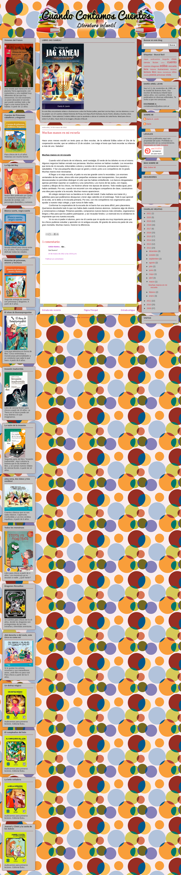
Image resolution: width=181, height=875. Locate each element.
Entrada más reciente (51, 310)
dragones (155, 66)
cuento (172, 62)
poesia (152, 74)
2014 (149, 240)
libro (154, 72)
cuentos (147, 66)
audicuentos (155, 59)
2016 (149, 232)
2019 (149, 221)
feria (146, 69)
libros (159, 72)
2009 (149, 308)
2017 (149, 229)
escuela (172, 66)
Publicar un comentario (54, 259)
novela (146, 75)
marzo (152, 282)
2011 (149, 301)
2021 (149, 213)
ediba (164, 66)
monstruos (167, 72)
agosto (152, 263)
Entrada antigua (128, 310)
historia (153, 69)
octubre (152, 255)
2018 (149, 225)
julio (151, 266)
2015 (149, 236)
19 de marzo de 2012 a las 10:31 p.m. (62, 254)
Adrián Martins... (54, 247)
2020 (149, 217)
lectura (147, 72)
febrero (152, 292)
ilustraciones (163, 69)
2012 (149, 248)
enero (152, 296)
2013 (149, 244)
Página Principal (91, 310)
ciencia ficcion (151, 62)
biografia (165, 59)
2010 (149, 304)
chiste (174, 59)
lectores (173, 69)
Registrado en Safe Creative (156, 145)
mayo (151, 274)
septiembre (154, 259)
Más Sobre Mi (150, 167)
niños (174, 72)
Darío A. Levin (152, 119)
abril (151, 278)
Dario (148, 124)
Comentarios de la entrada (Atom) (93, 317)
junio (151, 270)
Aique (146, 59)
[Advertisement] (88, 284)
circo (162, 62)
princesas (161, 75)
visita (168, 74)
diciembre (153, 251)
